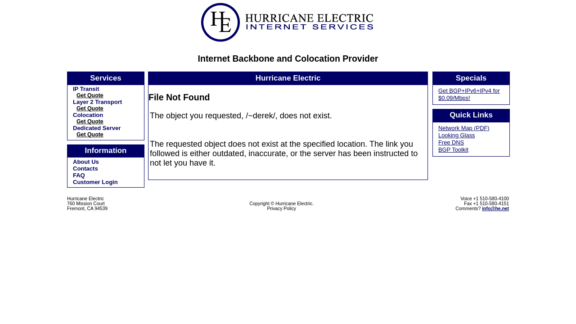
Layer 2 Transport (97, 102)
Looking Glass (456, 135)
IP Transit (86, 89)
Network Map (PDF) (464, 128)
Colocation (88, 115)
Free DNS (451, 142)
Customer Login (95, 182)
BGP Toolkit (453, 149)
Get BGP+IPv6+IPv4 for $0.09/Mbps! (469, 94)
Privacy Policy (281, 208)
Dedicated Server (97, 128)
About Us (86, 161)
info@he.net (495, 208)
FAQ (79, 175)
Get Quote (90, 95)
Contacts (85, 168)
